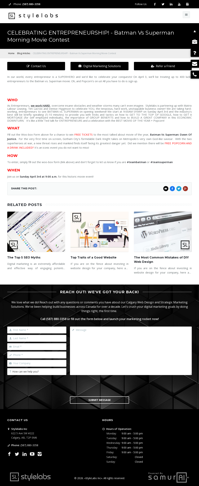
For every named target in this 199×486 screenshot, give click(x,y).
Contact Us (36, 66)
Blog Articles (23, 53)
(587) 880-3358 (31, 4)
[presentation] (99, 385)
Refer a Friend (163, 66)
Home (11, 53)
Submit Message (99, 400)
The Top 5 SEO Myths (23, 257)
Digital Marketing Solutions (99, 66)
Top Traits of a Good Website (94, 257)
